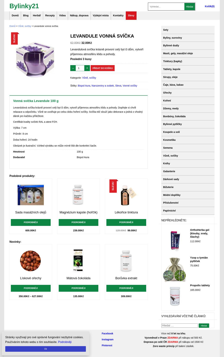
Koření (167, 100)
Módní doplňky (172, 195)
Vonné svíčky (130, 85)
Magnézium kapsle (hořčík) (78, 212)
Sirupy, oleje (170, 77)
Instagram (108, 339)
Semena (168, 147)
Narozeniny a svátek (103, 85)
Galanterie (169, 171)
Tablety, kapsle (171, 69)
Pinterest (107, 345)
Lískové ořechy (30, 278)
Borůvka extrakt (126, 278)
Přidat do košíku (103, 68)
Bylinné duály (171, 45)
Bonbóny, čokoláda (174, 116)
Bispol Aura (84, 85)
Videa (62, 15)
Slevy (131, 15)
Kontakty (118, 15)
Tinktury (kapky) (172, 61)
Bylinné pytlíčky (172, 124)
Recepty (50, 15)
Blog (26, 15)
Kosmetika (169, 139)
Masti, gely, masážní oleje (178, 53)
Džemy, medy (171, 108)
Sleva (118, 85)
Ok (45, 349)
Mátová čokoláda (78, 278)
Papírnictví (169, 210)
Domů (15, 15)
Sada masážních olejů (30, 212)
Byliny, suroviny (172, 37)
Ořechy (167, 92)
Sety (165, 29)
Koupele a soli (171, 132)
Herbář (37, 15)
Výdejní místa (101, 15)
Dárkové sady (171, 179)
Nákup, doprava (79, 15)
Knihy (166, 163)
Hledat (189, 6)
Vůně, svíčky (24, 26)
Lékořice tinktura (126, 212)
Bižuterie (168, 187)
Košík (208, 6)
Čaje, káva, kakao (173, 84)
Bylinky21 (24, 6)
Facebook (107, 333)
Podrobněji (31, 222)
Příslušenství (170, 202)
